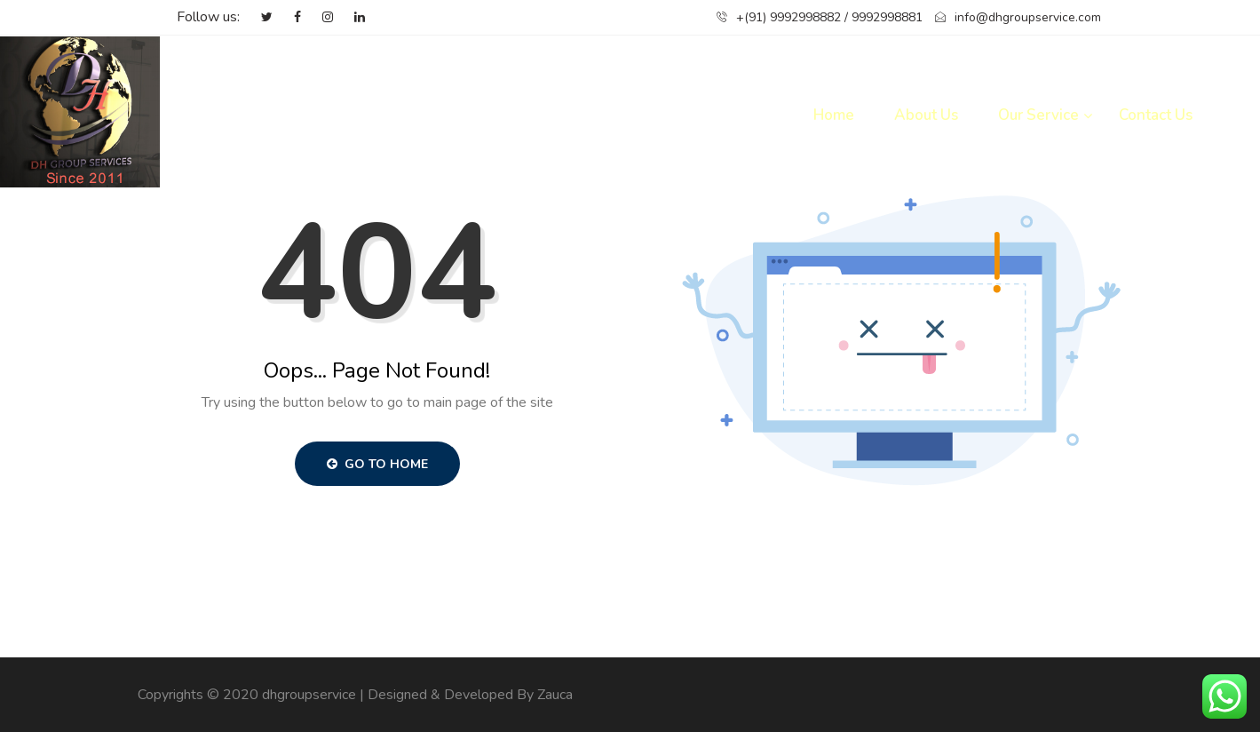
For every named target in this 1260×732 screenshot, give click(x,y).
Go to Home (377, 464)
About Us (926, 115)
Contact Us (1156, 115)
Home (833, 115)
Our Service (1038, 115)
